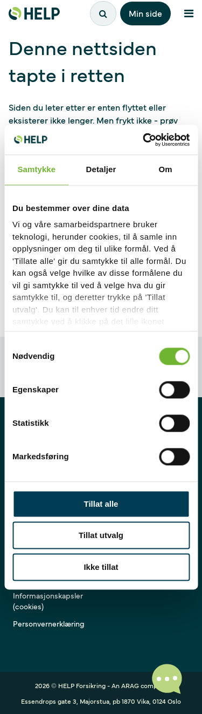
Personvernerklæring (49, 623)
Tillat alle (101, 503)
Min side (145, 13)
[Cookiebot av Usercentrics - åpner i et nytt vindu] (144, 140)
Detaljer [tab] (101, 169)
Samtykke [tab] (36, 169)
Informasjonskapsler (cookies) (48, 600)
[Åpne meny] (188, 13)
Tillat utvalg (101, 535)
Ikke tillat (100, 567)
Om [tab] (165, 169)
